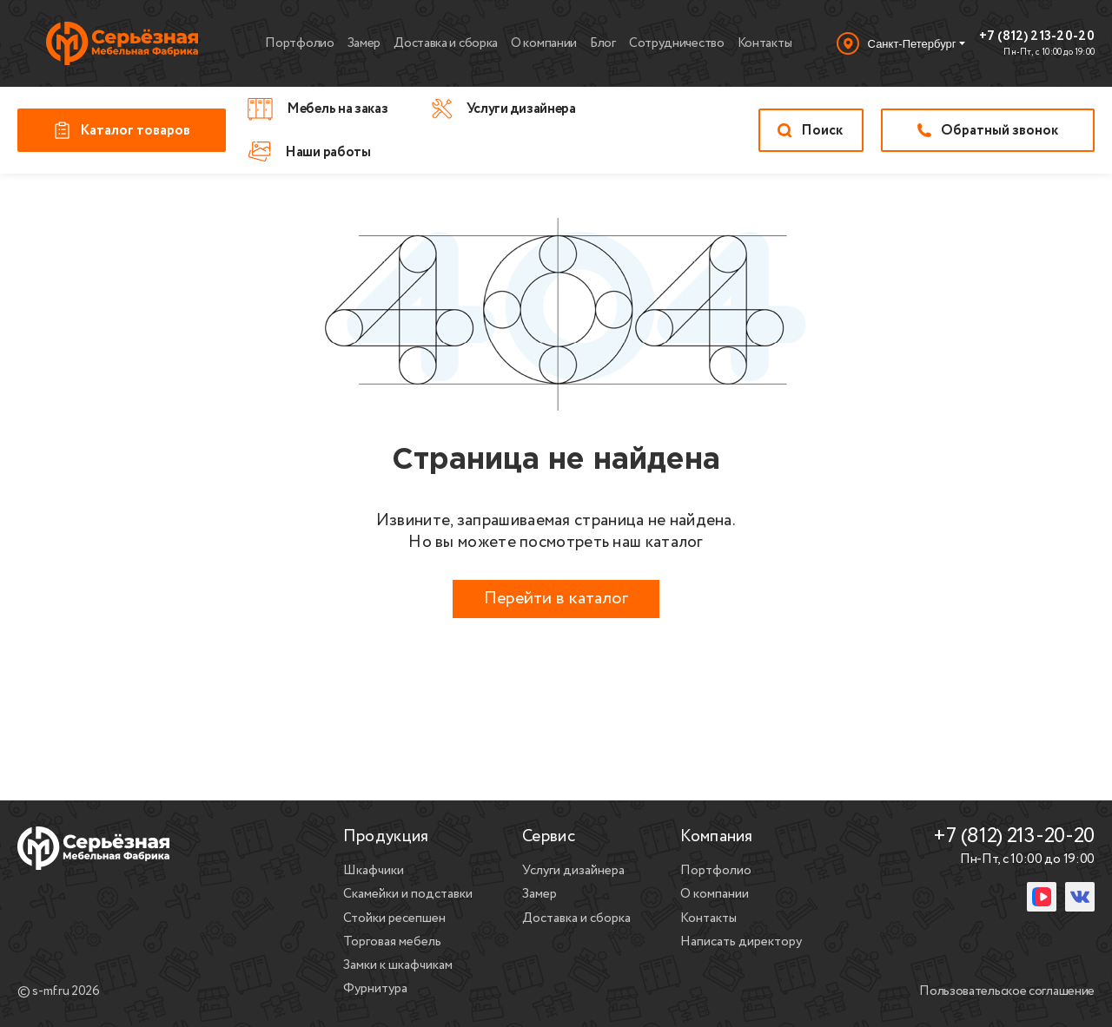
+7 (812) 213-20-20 (1037, 37)
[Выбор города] (900, 43)
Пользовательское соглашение (1007, 992)
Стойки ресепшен (394, 918)
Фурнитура (375, 988)
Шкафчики (373, 870)
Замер (364, 43)
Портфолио (299, 43)
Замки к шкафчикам (398, 965)
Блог (603, 43)
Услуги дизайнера (573, 870)
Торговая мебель (392, 941)
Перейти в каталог (556, 598)
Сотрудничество (677, 43)
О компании (544, 43)
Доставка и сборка (446, 43)
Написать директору (741, 941)
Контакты (765, 43)
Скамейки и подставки (408, 894)
